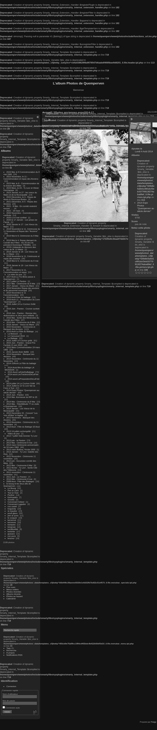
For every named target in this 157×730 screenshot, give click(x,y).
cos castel (12, 506)
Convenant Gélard (16, 502)
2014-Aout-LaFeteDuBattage (21, 372)
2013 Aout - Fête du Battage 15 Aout (23, 427)
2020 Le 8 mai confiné (16, 217)
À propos (10, 653)
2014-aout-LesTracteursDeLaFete (23, 374)
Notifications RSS (14, 655)
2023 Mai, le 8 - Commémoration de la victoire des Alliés (21, 184)
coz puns (12, 536)
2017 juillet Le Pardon (16, 281)
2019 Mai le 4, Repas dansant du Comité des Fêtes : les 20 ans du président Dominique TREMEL (19, 242)
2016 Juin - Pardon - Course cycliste (23, 308)
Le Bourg (12, 488)
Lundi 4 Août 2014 (144, 151)
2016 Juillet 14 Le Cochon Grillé (21, 304)
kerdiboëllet (13, 529)
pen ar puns (13, 515)
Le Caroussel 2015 (16, 336)
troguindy (12, 509)
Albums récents (13, 594)
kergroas (12, 527)
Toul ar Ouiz (13, 493)
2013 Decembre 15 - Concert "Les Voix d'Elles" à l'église (20, 414)
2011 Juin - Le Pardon (16, 477)
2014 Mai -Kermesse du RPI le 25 (21, 397)
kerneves (12, 522)
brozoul (11, 538)
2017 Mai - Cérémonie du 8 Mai (20, 283)
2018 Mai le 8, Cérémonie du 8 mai (22, 261)
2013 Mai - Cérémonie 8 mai (19, 442)
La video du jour (15, 274)
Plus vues (10, 587)
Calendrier (11, 598)
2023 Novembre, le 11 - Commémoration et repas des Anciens (20, 177)
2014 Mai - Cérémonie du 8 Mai (20, 401)
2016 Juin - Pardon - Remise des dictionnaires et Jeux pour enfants (19, 314)
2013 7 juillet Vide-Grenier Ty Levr (21, 436)
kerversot (12, 520)
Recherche (11, 650)
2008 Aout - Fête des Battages (20, 481)
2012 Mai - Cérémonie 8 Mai (19, 465)
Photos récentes (13, 592)
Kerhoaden (13, 497)
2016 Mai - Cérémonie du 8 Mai (20, 322)
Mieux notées (12, 589)
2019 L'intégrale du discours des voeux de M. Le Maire (19, 248)
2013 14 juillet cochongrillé (18, 431)
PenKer (11, 495)
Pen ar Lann (13, 490)
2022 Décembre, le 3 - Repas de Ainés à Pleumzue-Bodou (19, 198)
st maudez (12, 511)
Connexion (11, 686)
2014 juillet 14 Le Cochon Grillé (20, 383)
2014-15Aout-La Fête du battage (21, 363)
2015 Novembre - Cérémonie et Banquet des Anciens (19, 328)
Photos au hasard (14, 596)
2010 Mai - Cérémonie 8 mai (19, 479)
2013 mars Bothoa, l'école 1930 (20, 449)
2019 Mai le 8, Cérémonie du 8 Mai (22, 236)
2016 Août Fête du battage (18, 297)
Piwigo (153, 722)
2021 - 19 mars (13, 211)
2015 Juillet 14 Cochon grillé (19, 340)
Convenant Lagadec (17, 504)
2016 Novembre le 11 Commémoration (14, 294)
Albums (6, 150)
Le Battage (13, 338)
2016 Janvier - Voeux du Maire (20, 324)
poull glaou (13, 513)
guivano (11, 534)
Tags (8, 648)
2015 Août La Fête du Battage (20, 331)
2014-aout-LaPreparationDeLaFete (24, 379)
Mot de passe (9, 701)
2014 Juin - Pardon (15, 395)
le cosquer (12, 518)
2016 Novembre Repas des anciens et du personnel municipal (21, 289)
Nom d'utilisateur (10, 694)
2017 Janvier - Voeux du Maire (20, 286)
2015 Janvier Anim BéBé (17, 352)
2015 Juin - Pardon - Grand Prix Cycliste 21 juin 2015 (19, 344)
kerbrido (11, 531)
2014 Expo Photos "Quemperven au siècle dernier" (145, 207)
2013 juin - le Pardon (15, 440)
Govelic (11, 499)
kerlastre (12, 524)
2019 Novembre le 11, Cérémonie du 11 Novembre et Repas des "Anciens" (21, 230)
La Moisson (13, 334)
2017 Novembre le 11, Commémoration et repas (15, 271)
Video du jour (14, 433)
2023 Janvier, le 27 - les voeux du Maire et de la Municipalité (20, 193)
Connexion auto (11, 708)
